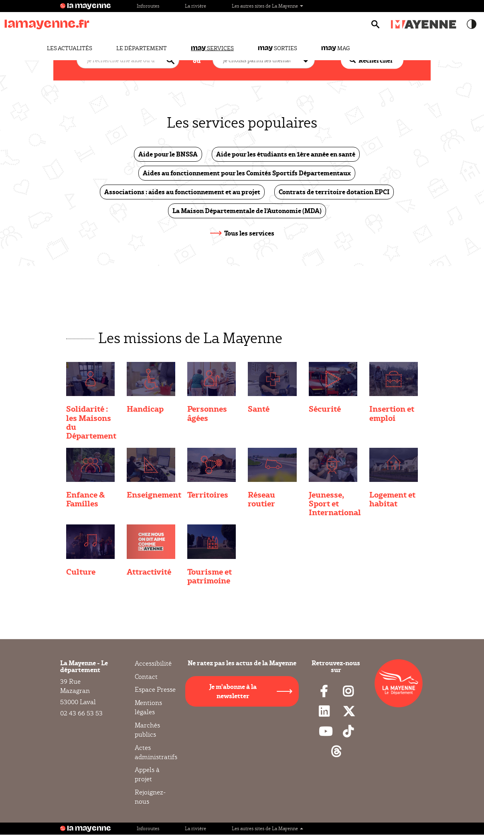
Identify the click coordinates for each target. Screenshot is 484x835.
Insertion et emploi (391, 412)
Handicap (145, 408)
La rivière (195, 5)
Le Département (141, 48)
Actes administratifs (156, 752)
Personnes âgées (207, 412)
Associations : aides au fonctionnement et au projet (182, 191)
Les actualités (69, 48)
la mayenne (89, 6)
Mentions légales (148, 707)
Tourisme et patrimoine (209, 575)
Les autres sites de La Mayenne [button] (267, 5)
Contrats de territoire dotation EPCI (334, 191)
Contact (146, 676)
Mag (335, 48)
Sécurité (325, 408)
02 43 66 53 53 (81, 713)
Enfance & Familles (85, 498)
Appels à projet (147, 774)
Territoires (207, 494)
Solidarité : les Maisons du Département (91, 421)
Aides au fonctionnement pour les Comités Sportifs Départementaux (247, 172)
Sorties (277, 48)
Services (212, 48)
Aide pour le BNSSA (168, 153)
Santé (258, 408)
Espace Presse (155, 689)
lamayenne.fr (46, 23)
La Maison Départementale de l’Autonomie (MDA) (247, 210)
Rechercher (371, 60)
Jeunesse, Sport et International (335, 503)
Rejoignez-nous (150, 797)
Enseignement (154, 494)
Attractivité (149, 571)
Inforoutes (148, 5)
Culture (80, 571)
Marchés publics (147, 730)
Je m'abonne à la (233, 691)
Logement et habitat (392, 498)
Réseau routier (261, 498)
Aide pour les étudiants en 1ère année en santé (285, 153)
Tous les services (249, 233)
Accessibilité (153, 663)
